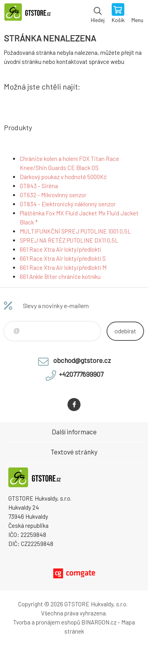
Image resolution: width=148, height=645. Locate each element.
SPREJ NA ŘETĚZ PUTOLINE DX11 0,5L (69, 240)
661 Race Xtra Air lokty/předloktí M (63, 267)
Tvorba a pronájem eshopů (46, 622)
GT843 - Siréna (39, 185)
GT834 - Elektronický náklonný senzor (68, 204)
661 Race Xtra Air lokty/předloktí (60, 249)
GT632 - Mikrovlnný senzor (53, 194)
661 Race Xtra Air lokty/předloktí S (63, 258)
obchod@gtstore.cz (82, 360)
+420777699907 (81, 374)
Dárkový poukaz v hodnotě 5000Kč (63, 176)
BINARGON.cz (98, 622)
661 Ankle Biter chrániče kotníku (60, 276)
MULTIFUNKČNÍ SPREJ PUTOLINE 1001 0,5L (75, 231)
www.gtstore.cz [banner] (31, 14)
